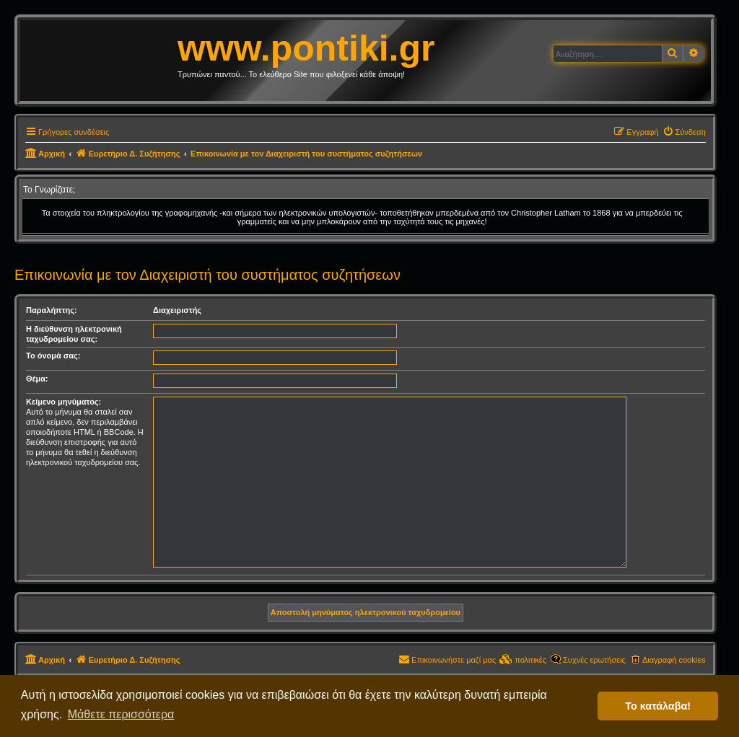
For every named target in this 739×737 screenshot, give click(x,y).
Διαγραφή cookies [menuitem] (674, 660)
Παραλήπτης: (51, 310)
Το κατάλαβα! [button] (658, 706)
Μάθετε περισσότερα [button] (121, 714)
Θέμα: (37, 378)
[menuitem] (684, 132)
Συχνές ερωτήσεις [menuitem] (594, 660)
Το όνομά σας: (53, 355)
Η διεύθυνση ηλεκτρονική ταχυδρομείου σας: (74, 334)
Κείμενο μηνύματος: (63, 401)
